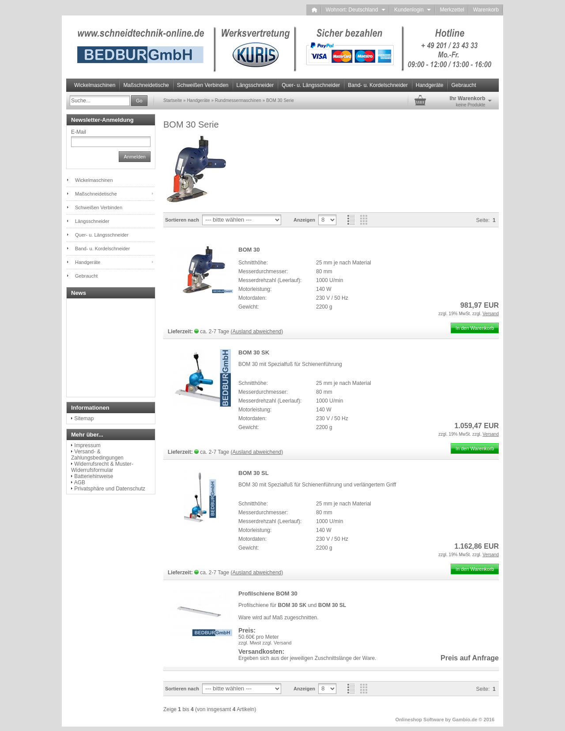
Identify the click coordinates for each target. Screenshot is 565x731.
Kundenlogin (412, 10)
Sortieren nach (182, 219)
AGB (79, 482)
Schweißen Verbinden (203, 85)
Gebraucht (463, 85)
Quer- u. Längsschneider (311, 85)
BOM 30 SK (253, 352)
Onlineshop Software (420, 719)
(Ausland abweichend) (257, 331)
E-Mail (78, 132)
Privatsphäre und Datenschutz (109, 489)
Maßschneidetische (146, 85)
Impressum (87, 445)
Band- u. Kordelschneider (377, 85)
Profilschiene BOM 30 (268, 593)
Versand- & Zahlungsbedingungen (97, 454)
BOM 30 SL (253, 473)
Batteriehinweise (93, 476)
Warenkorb (486, 10)
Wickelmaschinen (94, 85)
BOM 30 (249, 249)
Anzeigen (304, 219)
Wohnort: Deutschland (355, 10)
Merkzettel (452, 10)
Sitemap (84, 418)
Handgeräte (430, 85)
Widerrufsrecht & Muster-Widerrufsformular (102, 467)
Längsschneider (255, 85)
